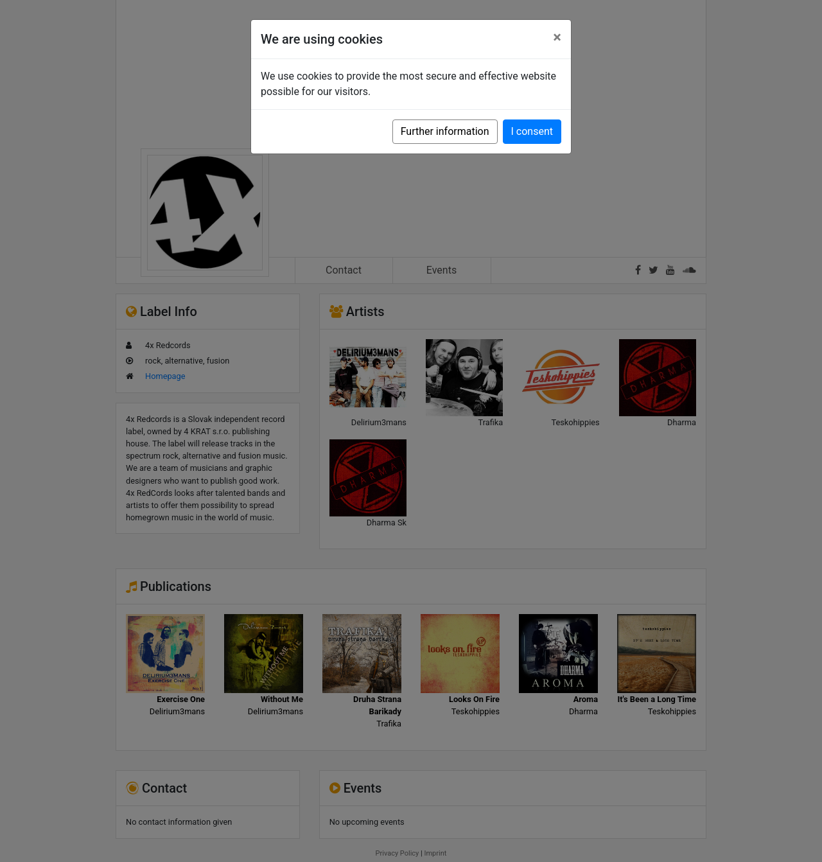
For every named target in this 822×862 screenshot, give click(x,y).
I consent (532, 131)
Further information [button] (445, 131)
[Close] (557, 37)
